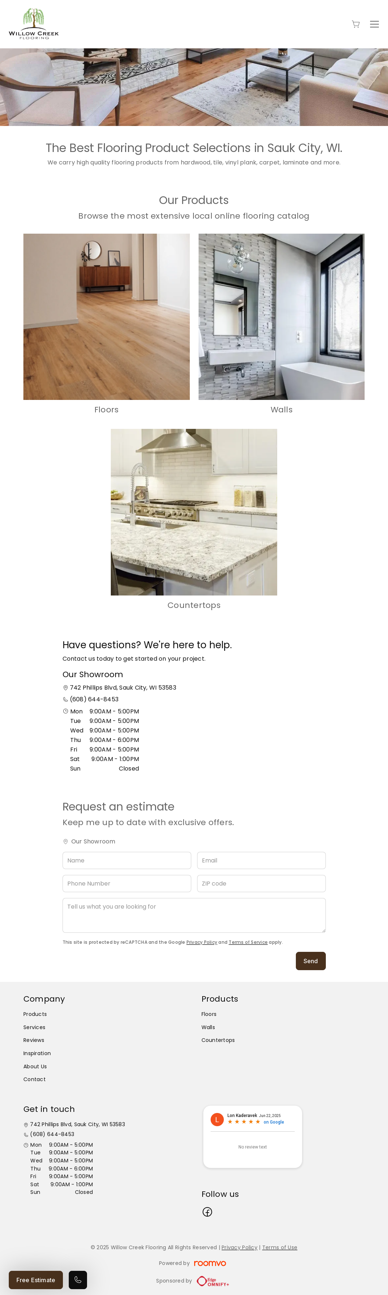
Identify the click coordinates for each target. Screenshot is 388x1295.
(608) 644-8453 (94, 699)
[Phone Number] (127, 883)
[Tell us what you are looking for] (194, 915)
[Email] (261, 860)
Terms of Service (248, 942)
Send (311, 961)
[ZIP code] (261, 883)
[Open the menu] (374, 24)
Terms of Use (279, 1247)
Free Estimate (35, 1280)
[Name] (127, 860)
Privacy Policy (202, 942)
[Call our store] (78, 1280)
